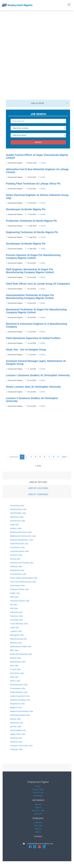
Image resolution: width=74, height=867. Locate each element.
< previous (13, 457)
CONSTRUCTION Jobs (19, 544)
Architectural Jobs (17, 521)
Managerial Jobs (17, 635)
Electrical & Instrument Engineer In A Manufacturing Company (36, 325)
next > (64, 457)
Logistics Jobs (16, 631)
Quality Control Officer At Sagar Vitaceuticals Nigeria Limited (37, 156)
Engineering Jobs (17, 570)
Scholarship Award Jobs (20, 715)
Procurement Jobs (17, 688)
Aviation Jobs (15, 528)
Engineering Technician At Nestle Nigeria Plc (32, 232)
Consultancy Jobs (17, 547)
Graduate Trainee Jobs (19, 589)
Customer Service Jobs (19, 551)
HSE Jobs (14, 608)
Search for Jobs (38, 811)
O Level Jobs (15, 669)
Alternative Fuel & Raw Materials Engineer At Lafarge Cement (37, 171)
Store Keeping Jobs (18, 730)
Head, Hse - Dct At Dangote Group (26, 349)
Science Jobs (15, 719)
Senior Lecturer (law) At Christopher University (33, 386)
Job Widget (38, 796)
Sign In (38, 832)
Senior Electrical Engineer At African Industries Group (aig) (37, 196)
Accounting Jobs (17, 505)
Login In (38, 807)
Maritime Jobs (16, 643)
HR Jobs (13, 605)
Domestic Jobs (16, 555)
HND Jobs (14, 597)
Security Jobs (15, 726)
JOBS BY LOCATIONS (38, 488)
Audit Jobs (14, 525)
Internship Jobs (16, 620)
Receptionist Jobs (17, 704)
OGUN (43, 163)
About (37, 786)
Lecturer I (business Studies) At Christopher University (38, 375)
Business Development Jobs (21, 540)
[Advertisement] (38, 38)
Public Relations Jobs (19, 692)
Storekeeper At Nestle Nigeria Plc (26, 209)
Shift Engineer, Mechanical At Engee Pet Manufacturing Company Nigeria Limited (30, 271)
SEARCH (38, 142)
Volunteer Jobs (16, 749)
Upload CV (38, 814)
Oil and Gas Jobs (17, 673)
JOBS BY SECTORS (38, 482)
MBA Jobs (14, 650)
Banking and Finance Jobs (21, 532)
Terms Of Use (38, 792)
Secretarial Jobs (16, 723)
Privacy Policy (38, 789)
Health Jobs (15, 593)
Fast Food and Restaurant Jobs (23, 582)
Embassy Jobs (16, 566)
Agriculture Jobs (16, 517)
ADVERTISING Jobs (18, 513)
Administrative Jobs (18, 509)
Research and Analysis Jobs (21, 711)
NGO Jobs (14, 666)
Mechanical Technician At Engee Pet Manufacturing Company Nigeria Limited (36, 311)
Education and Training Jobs (21, 563)
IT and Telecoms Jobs (19, 624)
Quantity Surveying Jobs (20, 700)
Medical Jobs (15, 658)
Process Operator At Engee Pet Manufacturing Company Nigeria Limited (33, 256)
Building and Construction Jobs (23, 536)
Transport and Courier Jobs (21, 746)
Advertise (38, 822)
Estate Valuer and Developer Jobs (23, 578)
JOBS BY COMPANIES (38, 494)
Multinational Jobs (17, 662)
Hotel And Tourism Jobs (20, 601)
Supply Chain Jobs (17, 734)
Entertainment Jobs (18, 574)
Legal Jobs (14, 627)
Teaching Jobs (16, 738)
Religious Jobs (16, 707)
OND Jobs (14, 677)
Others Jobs (15, 681)
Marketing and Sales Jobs (20, 646)
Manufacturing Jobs (18, 639)
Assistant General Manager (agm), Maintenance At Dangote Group (36, 362)
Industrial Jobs (16, 612)
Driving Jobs (15, 559)
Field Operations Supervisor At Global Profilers (33, 338)
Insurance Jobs (16, 616)
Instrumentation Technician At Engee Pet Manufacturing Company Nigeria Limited (30, 297)
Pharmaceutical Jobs (18, 685)
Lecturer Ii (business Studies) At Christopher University (32, 400)
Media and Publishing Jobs (21, 654)
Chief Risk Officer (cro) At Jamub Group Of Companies (38, 283)
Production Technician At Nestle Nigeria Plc (31, 220)
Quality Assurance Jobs (19, 696)
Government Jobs (17, 585)
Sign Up (38, 804)
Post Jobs (38, 826)
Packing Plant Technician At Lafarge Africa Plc (33, 183)
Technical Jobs (16, 742)
